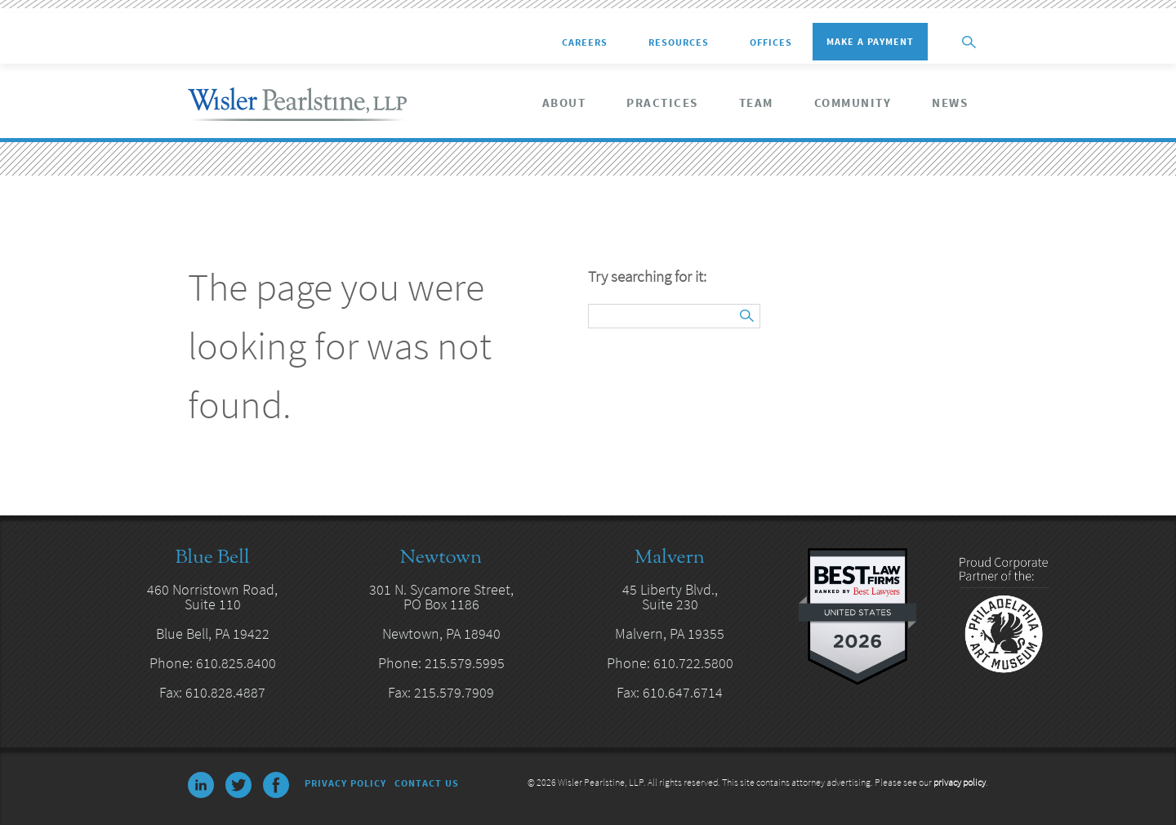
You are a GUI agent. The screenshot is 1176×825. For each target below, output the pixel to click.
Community (853, 103)
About (564, 103)
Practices (662, 103)
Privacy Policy (345, 783)
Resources (678, 42)
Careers (585, 42)
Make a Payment (870, 41)
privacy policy (959, 782)
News (950, 103)
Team (756, 103)
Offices (771, 42)
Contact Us (426, 783)
